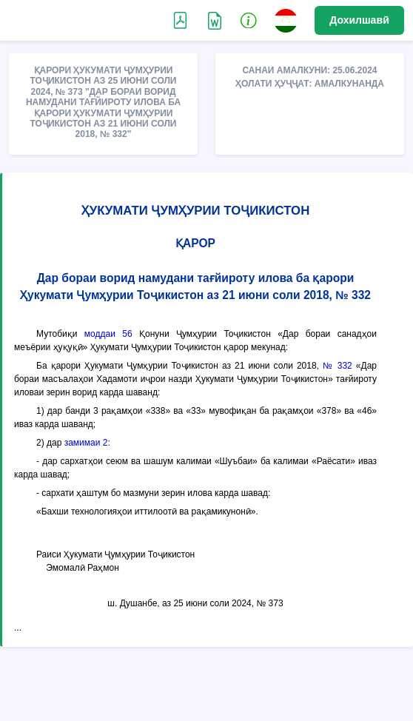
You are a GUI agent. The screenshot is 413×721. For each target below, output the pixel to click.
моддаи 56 (108, 334)
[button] (249, 20)
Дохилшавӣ (359, 20)
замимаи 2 (86, 442)
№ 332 (337, 365)
